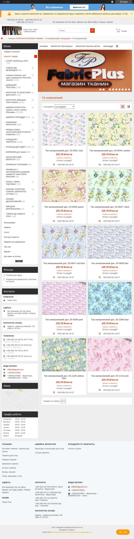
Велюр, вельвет (9, 472)
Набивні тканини (9, 460)
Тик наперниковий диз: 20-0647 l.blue (109, 207)
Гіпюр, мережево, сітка (12, 476)
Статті (6, 232)
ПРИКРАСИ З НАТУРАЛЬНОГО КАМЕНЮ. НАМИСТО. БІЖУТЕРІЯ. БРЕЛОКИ (18, 173)
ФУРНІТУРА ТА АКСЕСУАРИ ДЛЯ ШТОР (18, 93)
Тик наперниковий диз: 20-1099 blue (110, 319)
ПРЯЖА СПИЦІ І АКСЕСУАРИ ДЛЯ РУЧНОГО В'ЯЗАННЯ (18, 132)
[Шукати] (92, 30)
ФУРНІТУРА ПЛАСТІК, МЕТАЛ (88, 46)
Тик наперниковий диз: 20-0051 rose (64, 150)
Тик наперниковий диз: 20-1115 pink (110, 376)
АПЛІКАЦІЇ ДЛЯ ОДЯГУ (16, 147)
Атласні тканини (9, 468)
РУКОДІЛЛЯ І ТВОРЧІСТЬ (11, 140)
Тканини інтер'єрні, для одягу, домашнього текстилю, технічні (18, 77)
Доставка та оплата (12, 256)
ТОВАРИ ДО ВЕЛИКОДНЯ (11, 69)
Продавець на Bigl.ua (67, 530)
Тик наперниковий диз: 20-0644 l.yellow (109, 150)
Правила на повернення (14, 242)
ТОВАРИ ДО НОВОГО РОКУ (15, 215)
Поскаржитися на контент (61, 532)
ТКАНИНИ (43, 46)
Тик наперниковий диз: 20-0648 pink (64, 319)
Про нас (7, 247)
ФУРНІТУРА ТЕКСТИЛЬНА (62, 46)
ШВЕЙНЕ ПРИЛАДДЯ (15, 117)
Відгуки (7, 252)
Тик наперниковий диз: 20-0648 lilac (109, 263)
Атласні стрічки (74, 449)
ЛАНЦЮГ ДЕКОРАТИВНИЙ (13, 200)
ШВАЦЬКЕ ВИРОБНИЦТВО (13, 207)
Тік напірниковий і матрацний (57, 38)
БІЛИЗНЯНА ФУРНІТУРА (11, 123)
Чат (123, 532)
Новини (7, 227)
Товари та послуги (12, 52)
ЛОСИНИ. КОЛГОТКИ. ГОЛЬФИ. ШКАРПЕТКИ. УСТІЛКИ (16, 191)
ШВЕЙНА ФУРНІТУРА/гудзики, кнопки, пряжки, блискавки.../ (16, 109)
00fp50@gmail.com (15, 370)
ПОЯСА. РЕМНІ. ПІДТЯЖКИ (13, 183)
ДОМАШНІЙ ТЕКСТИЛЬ (11, 86)
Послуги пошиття (11, 237)
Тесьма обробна (42, 453)
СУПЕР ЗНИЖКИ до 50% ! (17, 61)
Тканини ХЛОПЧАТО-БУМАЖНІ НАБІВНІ (25, 38)
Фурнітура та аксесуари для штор (49, 449)
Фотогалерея (9, 223)
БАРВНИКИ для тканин (16, 152)
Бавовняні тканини (10, 464)
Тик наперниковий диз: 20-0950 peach (64, 207)
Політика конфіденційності (82, 532)
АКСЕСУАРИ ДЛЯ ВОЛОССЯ (13, 158)
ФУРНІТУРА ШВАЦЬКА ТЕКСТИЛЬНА (16, 101)
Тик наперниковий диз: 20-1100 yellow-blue (64, 377)
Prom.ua (79, 527)
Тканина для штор (10, 455)
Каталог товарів (11, 56)
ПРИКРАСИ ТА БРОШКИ (16, 164)
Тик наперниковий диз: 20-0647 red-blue (64, 263)
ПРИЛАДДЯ (108, 46)
